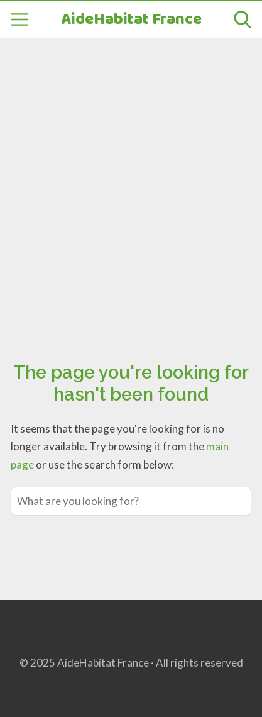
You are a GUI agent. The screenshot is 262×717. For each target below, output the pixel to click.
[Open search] (242, 19)
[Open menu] (19, 19)
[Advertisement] (131, 186)
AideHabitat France (131, 20)
